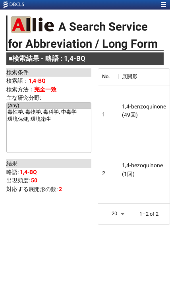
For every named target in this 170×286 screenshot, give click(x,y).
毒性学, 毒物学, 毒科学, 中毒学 (49, 112)
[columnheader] (108, 76)
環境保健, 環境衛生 (49, 119)
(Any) (49, 105)
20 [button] (114, 213)
